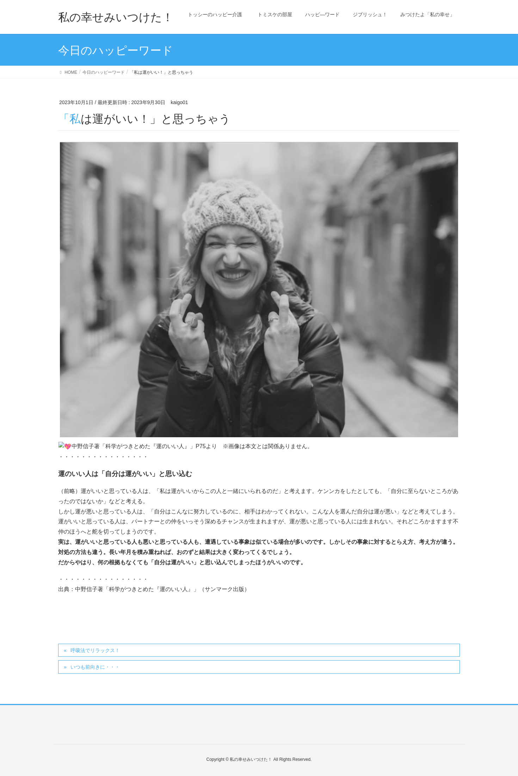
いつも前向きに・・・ (95, 666)
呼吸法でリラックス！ (95, 650)
